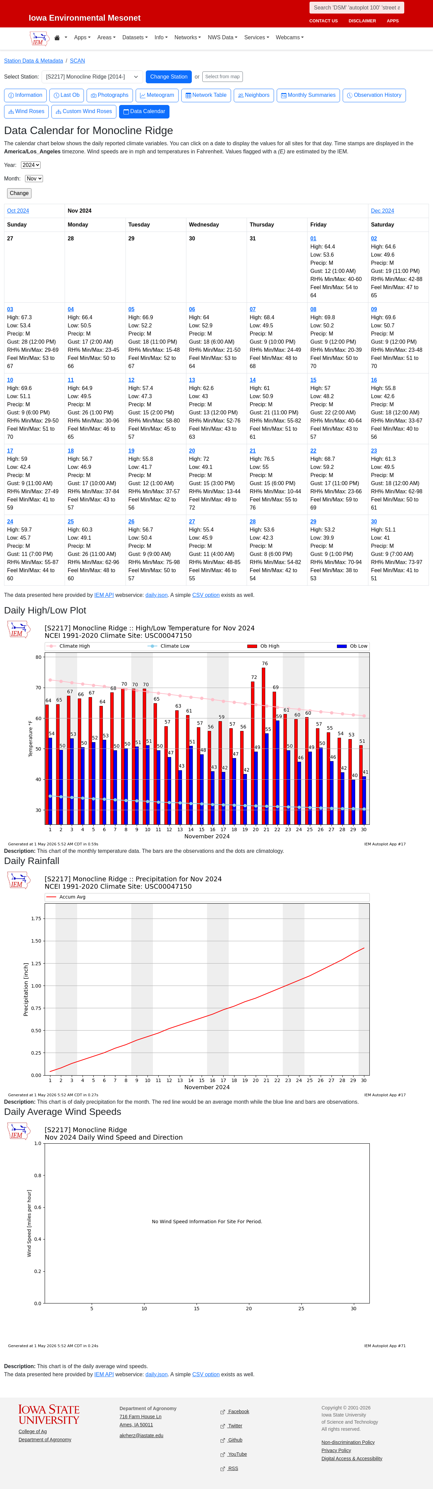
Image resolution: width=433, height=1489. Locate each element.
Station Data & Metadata (33, 61)
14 (253, 380)
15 (313, 380)
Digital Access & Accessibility (352, 1458)
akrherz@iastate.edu (141, 1435)
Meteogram (157, 95)
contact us (323, 20)
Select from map (222, 76)
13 (192, 380)
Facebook (235, 1411)
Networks (186, 37)
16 (374, 380)
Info (159, 37)
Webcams (288, 37)
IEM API (104, 595)
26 (132, 521)
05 (132, 309)
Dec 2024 (382, 211)
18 (71, 451)
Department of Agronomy (45, 1439)
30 (374, 521)
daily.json (156, 595)
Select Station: (21, 77)
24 (10, 521)
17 (10, 451)
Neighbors (254, 95)
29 (313, 521)
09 (374, 309)
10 (10, 380)
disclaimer (362, 20)
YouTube (234, 1454)
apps (393, 20)
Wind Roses (26, 111)
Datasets (133, 37)
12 (132, 380)
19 (132, 451)
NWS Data (220, 37)
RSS (229, 1468)
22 (313, 451)
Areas (104, 37)
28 (253, 521)
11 (71, 380)
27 (192, 521)
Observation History (374, 95)
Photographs (110, 95)
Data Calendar (144, 111)
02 (374, 238)
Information (25, 95)
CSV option (206, 595)
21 (253, 451)
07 (253, 309)
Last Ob (66, 95)
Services (254, 37)
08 (313, 309)
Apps (80, 37)
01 (313, 238)
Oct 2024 (18, 211)
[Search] (357, 8)
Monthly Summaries (308, 95)
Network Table (206, 95)
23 (374, 451)
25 (71, 521)
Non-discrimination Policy (348, 1442)
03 (10, 309)
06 (192, 309)
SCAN (77, 61)
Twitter (231, 1425)
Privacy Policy (336, 1450)
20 (192, 451)
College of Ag (33, 1431)
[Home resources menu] (61, 38)
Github (231, 1440)
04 (71, 309)
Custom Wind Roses (84, 111)
